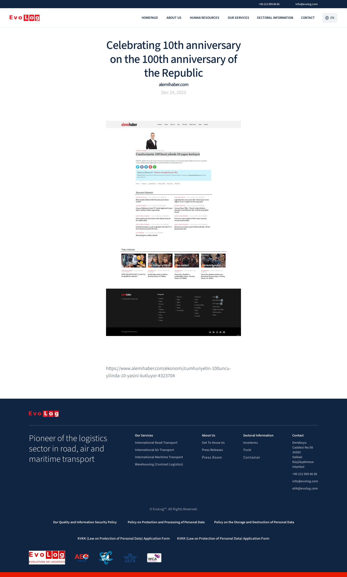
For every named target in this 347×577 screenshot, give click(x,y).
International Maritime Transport (159, 457)
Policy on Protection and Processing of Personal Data (166, 522)
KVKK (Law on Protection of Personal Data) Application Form (124, 538)
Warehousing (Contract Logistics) (159, 464)
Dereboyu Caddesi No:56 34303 (303, 447)
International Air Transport (155, 450)
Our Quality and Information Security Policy (85, 522)
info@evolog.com (305, 481)
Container (251, 457)
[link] (150, 18)
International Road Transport (156, 442)
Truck (247, 450)
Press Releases (212, 450)
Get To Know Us (213, 442)
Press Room (212, 457)
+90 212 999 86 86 (304, 474)
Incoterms (250, 442)
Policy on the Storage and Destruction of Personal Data (254, 522)
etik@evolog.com (305, 488)
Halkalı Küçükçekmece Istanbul (303, 462)
